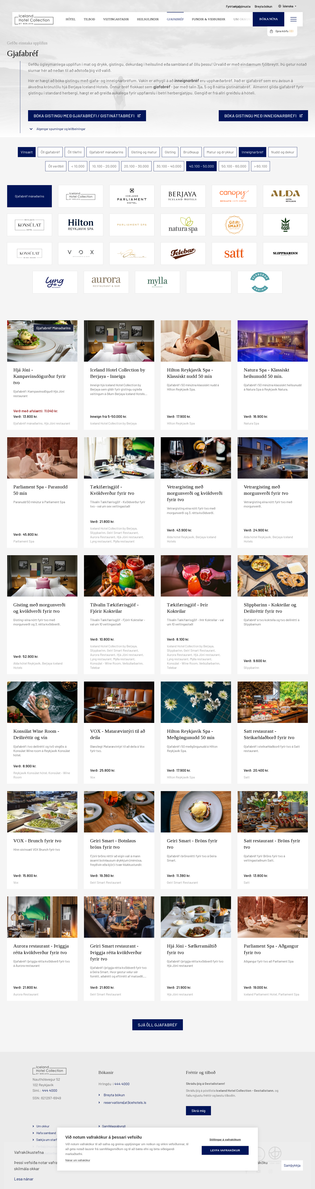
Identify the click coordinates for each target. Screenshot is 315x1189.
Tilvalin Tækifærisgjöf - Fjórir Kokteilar (114, 608)
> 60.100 (260, 166)
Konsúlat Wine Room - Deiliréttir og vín (36, 734)
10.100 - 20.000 (104, 166)
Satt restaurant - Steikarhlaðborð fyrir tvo (269, 734)
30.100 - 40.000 (168, 166)
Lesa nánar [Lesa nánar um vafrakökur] (23, 1178)
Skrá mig (198, 1110)
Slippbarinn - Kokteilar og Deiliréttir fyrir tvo (270, 608)
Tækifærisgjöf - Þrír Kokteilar (187, 608)
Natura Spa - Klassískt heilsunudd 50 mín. (266, 373)
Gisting (170, 152)
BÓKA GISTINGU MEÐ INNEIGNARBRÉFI (260, 115)
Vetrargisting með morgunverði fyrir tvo (266, 490)
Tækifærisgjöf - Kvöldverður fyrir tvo (112, 490)
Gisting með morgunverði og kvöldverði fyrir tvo (39, 608)
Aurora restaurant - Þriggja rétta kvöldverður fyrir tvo (41, 949)
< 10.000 (77, 166)
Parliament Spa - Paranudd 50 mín (40, 490)
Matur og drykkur (220, 152)
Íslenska (288, 6)
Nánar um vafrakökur (77, 1160)
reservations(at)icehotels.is (125, 1102)
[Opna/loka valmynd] (293, 19)
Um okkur (42, 1126)
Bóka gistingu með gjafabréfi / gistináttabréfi (84, 115)
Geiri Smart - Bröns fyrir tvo (192, 844)
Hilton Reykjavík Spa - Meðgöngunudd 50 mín (190, 734)
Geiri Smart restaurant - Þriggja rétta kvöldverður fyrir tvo (116, 952)
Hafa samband (46, 1133)
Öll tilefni (75, 152)
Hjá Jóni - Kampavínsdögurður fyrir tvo (39, 376)
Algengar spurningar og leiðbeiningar (60, 129)
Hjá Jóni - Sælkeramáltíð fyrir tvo (191, 949)
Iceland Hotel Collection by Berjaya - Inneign (117, 373)
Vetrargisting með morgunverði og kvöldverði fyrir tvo (194, 493)
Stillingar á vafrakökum (225, 1139)
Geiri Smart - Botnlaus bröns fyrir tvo (113, 844)
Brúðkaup (191, 152)
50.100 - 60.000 (234, 166)
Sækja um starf (46, 1139)
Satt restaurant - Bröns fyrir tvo (272, 844)
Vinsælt (27, 152)
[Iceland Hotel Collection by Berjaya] (33, 19)
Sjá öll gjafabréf (157, 1024)
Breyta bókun (114, 1095)
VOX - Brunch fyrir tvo (37, 840)
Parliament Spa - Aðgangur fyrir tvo (271, 949)
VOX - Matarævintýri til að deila (117, 734)
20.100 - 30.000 (136, 166)
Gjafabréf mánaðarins (106, 152)
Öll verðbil (55, 166)
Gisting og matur (144, 152)
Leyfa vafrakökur (225, 1150)
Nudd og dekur (282, 152)
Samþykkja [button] (292, 1165)
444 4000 (49, 1090)
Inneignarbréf (252, 152)
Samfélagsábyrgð (114, 1126)
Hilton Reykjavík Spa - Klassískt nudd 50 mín (190, 373)
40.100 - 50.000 (201, 166)
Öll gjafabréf (50, 152)
